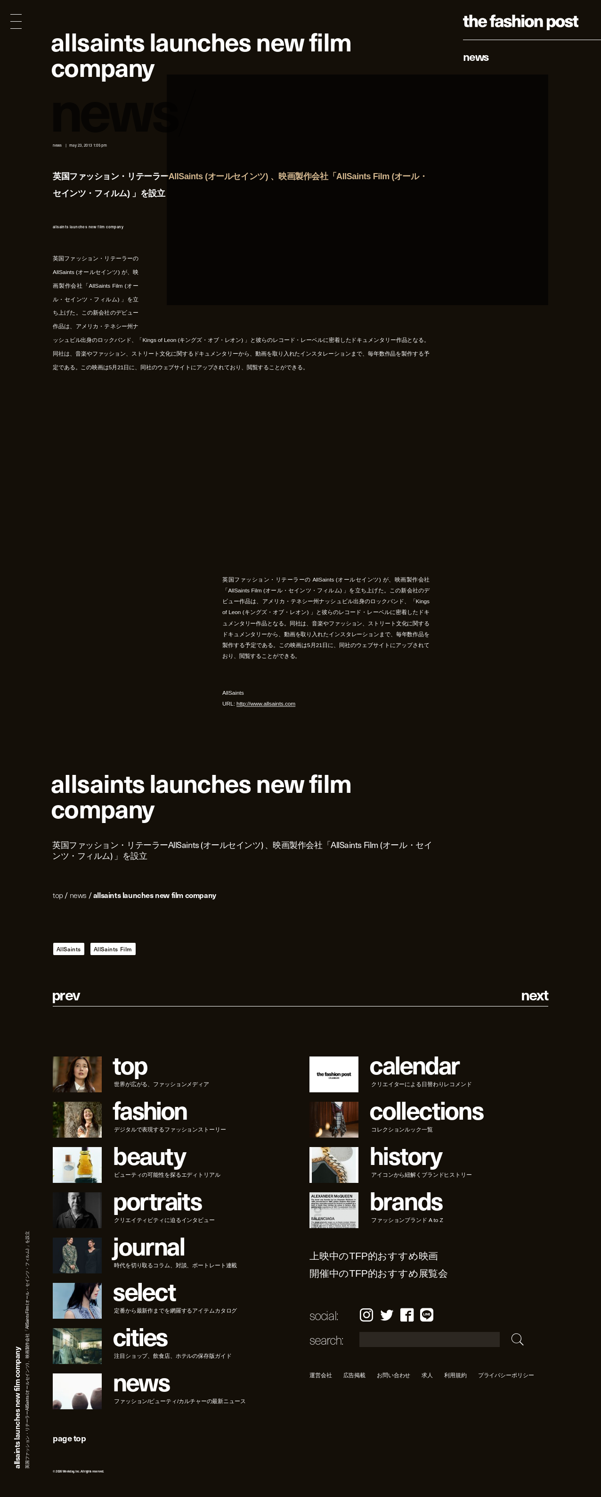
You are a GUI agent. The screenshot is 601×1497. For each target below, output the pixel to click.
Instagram (366, 1315)
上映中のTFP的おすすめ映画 (373, 1256)
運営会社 (320, 1375)
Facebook (407, 1315)
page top (69, 1437)
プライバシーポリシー (506, 1375)
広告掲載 (354, 1375)
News (476, 56)
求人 (427, 1375)
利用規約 (455, 1375)
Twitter (387, 1315)
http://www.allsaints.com (265, 704)
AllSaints (69, 949)
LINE (426, 1315)
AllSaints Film (113, 949)
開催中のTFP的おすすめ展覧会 (378, 1273)
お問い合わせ (393, 1375)
